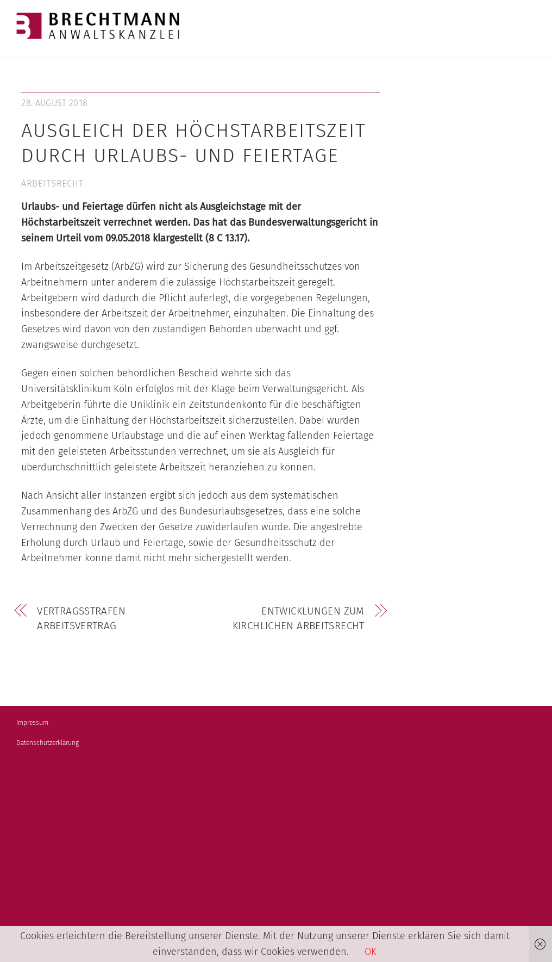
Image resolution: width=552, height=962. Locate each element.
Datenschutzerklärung (47, 743)
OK (371, 952)
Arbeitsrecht (52, 183)
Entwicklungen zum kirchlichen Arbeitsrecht (299, 618)
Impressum (32, 723)
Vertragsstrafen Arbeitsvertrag (81, 618)
